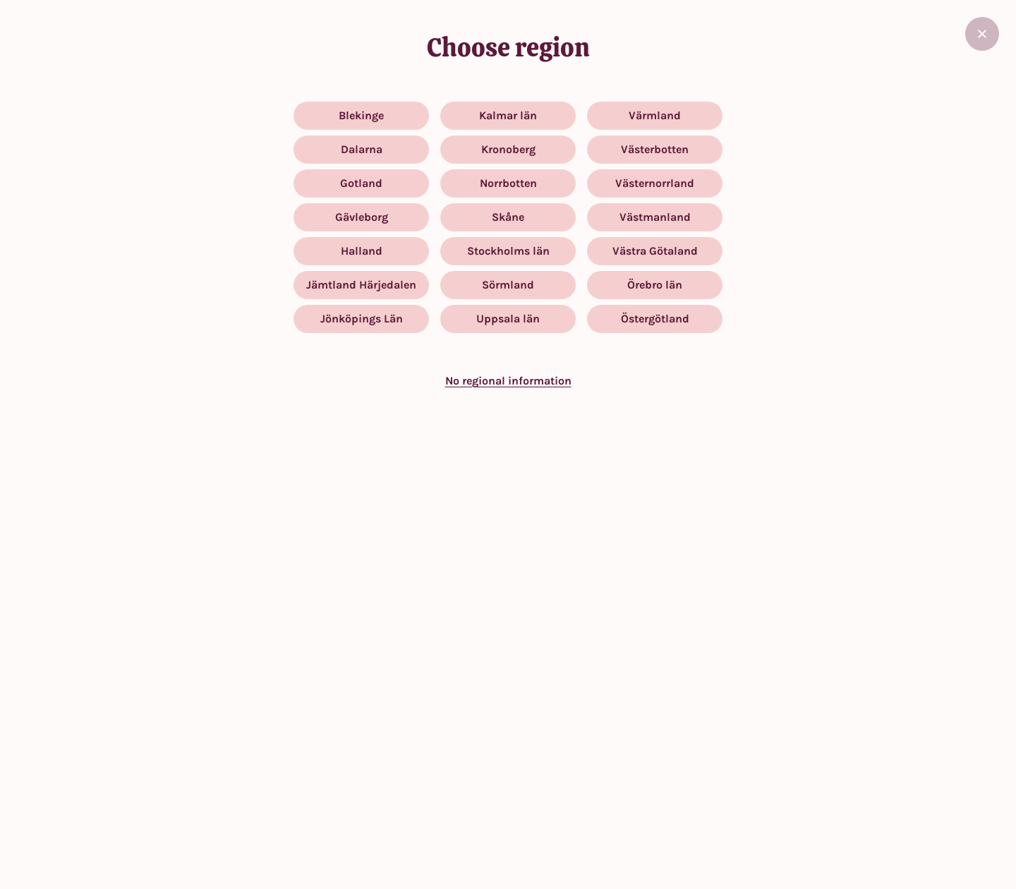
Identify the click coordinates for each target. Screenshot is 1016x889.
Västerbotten (655, 149)
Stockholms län (508, 251)
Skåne (508, 217)
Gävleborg (361, 217)
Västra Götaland (655, 251)
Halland (361, 251)
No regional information (508, 380)
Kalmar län (508, 115)
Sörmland (508, 284)
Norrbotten (508, 183)
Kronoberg (508, 149)
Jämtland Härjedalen (361, 284)
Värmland (655, 115)
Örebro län (654, 284)
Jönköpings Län (361, 318)
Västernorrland (654, 183)
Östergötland (655, 318)
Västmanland (655, 217)
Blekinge (361, 115)
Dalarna (361, 149)
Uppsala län (508, 318)
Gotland (361, 183)
